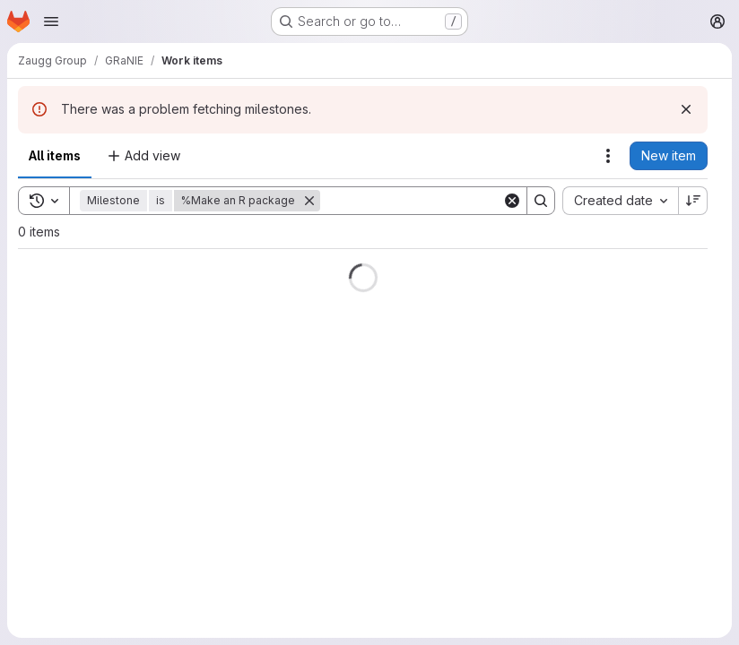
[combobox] (620, 200)
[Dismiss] (686, 109)
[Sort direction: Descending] (693, 200)
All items (55, 155)
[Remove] (309, 200)
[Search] (431, 200)
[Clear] (512, 200)
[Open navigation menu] (51, 21)
